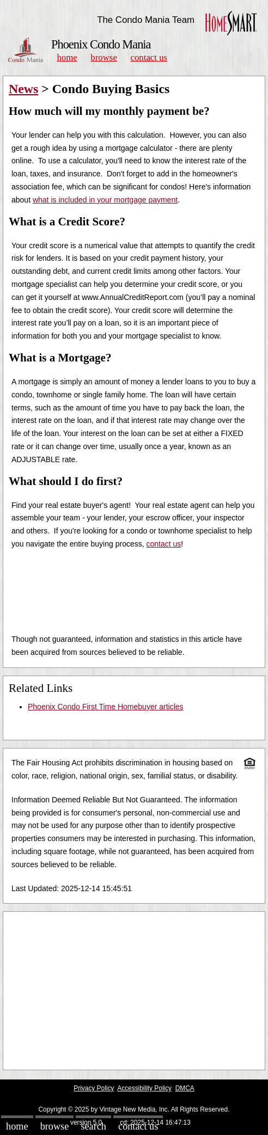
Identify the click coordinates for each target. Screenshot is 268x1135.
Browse (103, 57)
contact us (164, 543)
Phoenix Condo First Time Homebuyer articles (106, 706)
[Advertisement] (134, 991)
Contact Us (149, 57)
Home (67, 57)
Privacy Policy (94, 1088)
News (23, 89)
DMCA (184, 1088)
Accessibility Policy (144, 1088)
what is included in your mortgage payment (105, 199)
